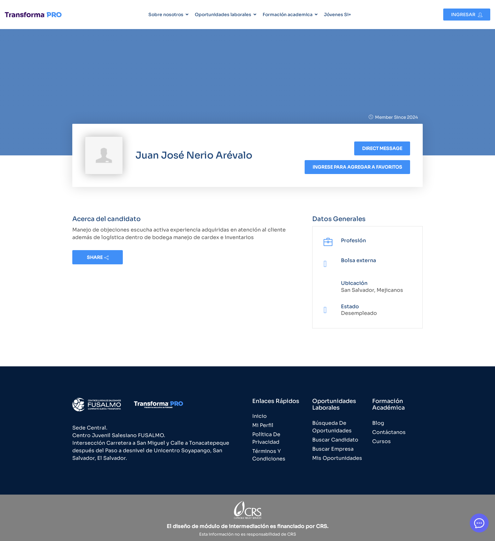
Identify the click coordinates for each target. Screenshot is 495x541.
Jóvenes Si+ (337, 14)
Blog (378, 423)
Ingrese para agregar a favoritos (357, 167)
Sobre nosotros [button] (165, 14)
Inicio (259, 416)
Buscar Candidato (335, 439)
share (98, 257)
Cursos (381, 441)
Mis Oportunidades (337, 458)
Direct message (382, 148)
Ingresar (466, 14)
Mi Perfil (262, 425)
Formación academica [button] (288, 14)
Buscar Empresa (333, 449)
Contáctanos (389, 432)
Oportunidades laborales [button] (223, 14)
